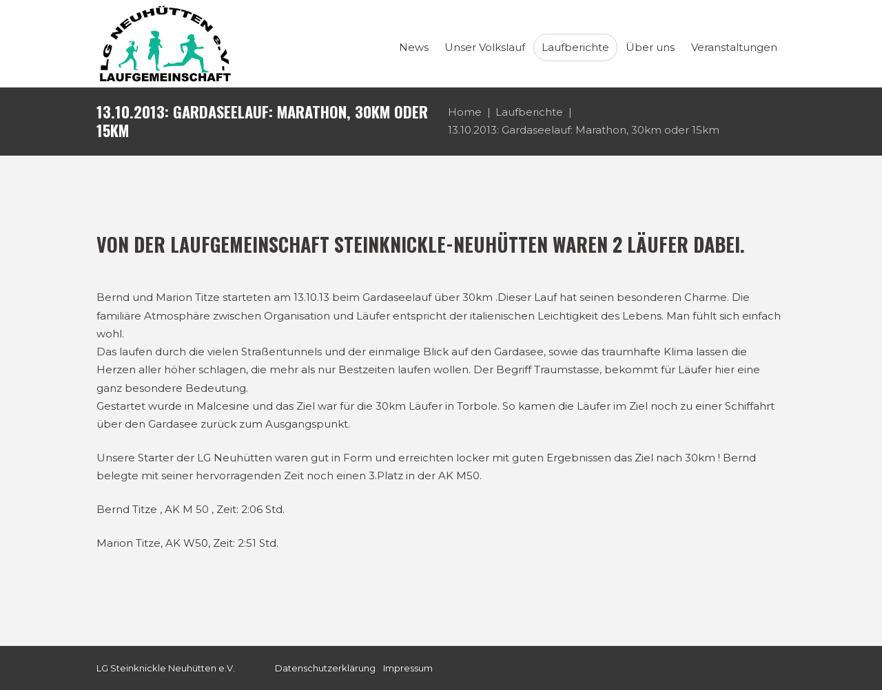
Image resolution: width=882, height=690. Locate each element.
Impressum (408, 667)
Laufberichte (529, 111)
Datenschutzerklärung (325, 667)
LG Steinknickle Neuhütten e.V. (165, 667)
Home (465, 111)
